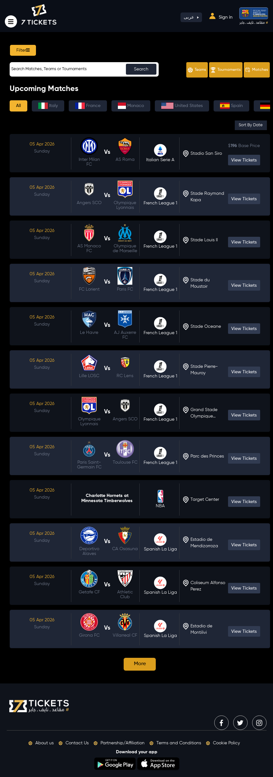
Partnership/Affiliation (119, 743)
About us (41, 743)
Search (141, 69)
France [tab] (88, 106)
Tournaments (226, 70)
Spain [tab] (231, 106)
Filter (23, 50)
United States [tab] (182, 106)
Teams (197, 70)
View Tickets (244, 160)
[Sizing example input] (84, 69)
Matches (256, 70)
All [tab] (18, 105)
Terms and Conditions (175, 743)
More (140, 663)
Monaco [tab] (131, 106)
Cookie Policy (223, 743)
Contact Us (73, 743)
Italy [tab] (48, 106)
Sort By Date (251, 125)
